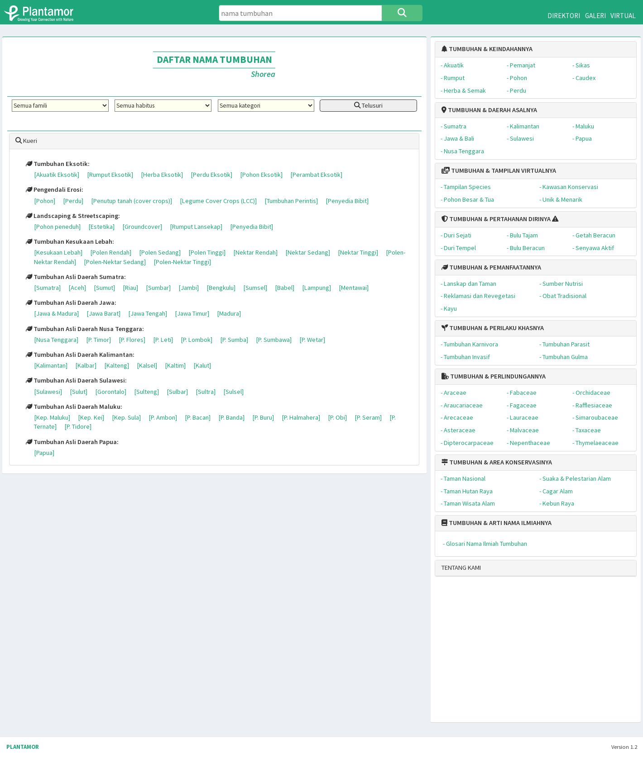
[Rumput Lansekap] (196, 226)
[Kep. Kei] (91, 417)
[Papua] (44, 453)
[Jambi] (188, 288)
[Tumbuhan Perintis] (291, 201)
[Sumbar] (158, 288)
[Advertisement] (526, 653)
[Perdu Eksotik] (211, 174)
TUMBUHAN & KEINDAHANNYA (487, 49)
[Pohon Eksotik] (261, 174)
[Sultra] (206, 392)
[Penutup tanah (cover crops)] (131, 201)
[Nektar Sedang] (307, 252)
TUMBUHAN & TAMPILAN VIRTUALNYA (498, 170)
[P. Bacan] (198, 417)
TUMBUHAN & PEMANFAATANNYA (491, 267)
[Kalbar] (85, 365)
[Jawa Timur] (192, 313)
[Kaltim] (175, 365)
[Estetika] (101, 226)
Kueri (26, 141)
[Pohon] (44, 201)
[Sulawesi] (48, 392)
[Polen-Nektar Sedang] (115, 262)
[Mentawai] (354, 288)
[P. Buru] (263, 417)
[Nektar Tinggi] (358, 252)
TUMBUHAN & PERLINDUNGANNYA (493, 376)
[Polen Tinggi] (207, 252)
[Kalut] (202, 365)
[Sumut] (104, 288)
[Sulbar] (177, 392)
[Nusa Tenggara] (56, 340)
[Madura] (229, 313)
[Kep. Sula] (126, 417)
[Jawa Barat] (103, 313)
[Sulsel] (233, 392)
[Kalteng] (116, 365)
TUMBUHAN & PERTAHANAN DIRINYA (496, 219)
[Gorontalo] (110, 392)
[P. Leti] (163, 340)
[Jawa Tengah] (147, 313)
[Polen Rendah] (110, 252)
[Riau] (130, 288)
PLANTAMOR (22, 746)
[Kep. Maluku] (52, 417)
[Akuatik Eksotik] (56, 174)
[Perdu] (73, 201)
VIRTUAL (623, 15)
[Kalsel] (147, 365)
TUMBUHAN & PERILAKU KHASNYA (492, 328)
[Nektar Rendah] (255, 252)
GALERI (595, 15)
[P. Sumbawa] (274, 340)
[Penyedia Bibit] (347, 201)
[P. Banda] (231, 417)
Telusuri (368, 105)
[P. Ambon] (163, 417)
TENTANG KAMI (461, 567)
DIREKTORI (563, 15)
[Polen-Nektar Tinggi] (182, 262)
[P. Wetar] (312, 340)
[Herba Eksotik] (162, 174)
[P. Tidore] (77, 426)
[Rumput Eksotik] (110, 174)
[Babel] (284, 288)
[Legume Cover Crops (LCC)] (218, 201)
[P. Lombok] (196, 340)
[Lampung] (316, 288)
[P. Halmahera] (301, 417)
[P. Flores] (132, 340)
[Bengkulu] (220, 288)
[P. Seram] (368, 417)
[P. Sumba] (234, 340)
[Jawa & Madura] (56, 313)
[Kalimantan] (50, 365)
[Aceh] (77, 288)
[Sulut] (78, 392)
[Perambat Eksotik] (316, 174)
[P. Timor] (98, 340)
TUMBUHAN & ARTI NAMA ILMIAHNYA (496, 523)
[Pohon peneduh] (57, 226)
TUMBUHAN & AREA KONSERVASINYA (496, 462)
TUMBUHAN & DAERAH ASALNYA (489, 110)
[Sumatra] (47, 288)
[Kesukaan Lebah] (58, 252)
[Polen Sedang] (160, 252)
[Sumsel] (255, 288)
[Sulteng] (146, 392)
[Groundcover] (142, 226)
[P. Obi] (337, 417)
